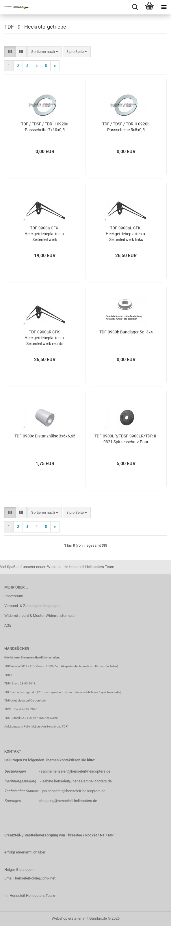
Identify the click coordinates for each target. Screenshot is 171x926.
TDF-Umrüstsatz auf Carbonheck (25, 700)
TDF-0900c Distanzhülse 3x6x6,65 (44, 436)
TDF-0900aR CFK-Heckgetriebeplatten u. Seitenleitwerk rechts (45, 338)
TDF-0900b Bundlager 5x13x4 (126, 332)
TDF (7, 683)
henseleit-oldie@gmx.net (35, 878)
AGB (8, 625)
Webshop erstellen (67, 918)
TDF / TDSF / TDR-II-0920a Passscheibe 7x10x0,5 (44, 127)
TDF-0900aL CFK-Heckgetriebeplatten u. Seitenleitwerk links (126, 234)
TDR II (8, 674)
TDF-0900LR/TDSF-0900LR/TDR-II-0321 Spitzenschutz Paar (125, 439)
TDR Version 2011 (15, 666)
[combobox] (44, 51)
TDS (7, 717)
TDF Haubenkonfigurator (20, 692)
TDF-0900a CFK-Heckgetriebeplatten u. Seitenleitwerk (45, 234)
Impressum (13, 596)
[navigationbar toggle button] (164, 7)
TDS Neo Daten (48, 717)
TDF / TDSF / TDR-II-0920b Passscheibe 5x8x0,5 (126, 127)
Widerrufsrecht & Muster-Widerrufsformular (40, 615)
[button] (10, 51)
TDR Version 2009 (41, 666)
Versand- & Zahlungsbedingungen (32, 606)
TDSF (8, 709)
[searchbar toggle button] (135, 7)
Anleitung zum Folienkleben (22, 726)
